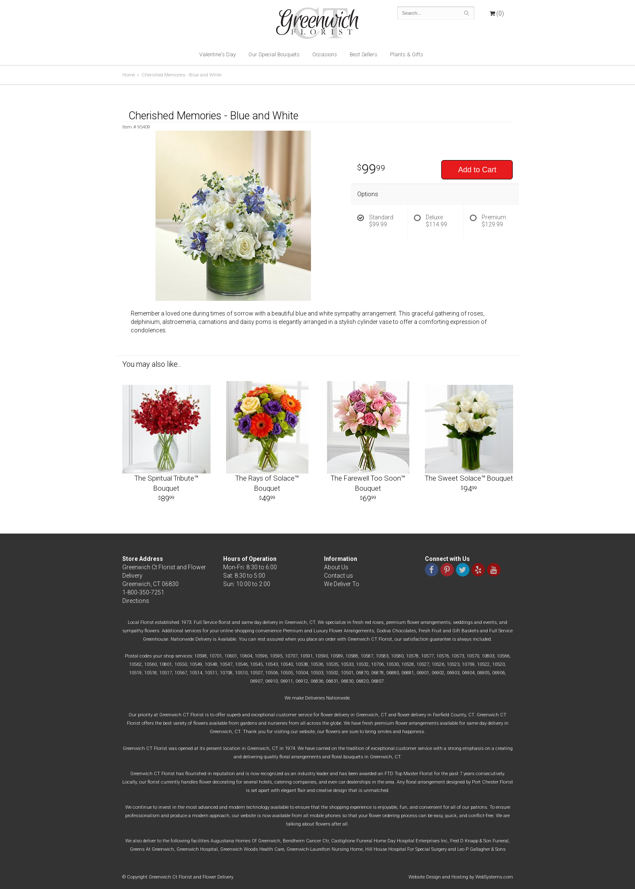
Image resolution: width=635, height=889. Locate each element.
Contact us (338, 575)
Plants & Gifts (406, 54)
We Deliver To (341, 584)
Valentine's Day (217, 54)
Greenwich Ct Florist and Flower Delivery (320, 25)
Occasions (324, 54)
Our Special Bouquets (274, 54)
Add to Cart (477, 170)
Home (128, 75)
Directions (135, 600)
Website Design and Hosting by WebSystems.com (460, 877)
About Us (336, 567)
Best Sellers (363, 54)
